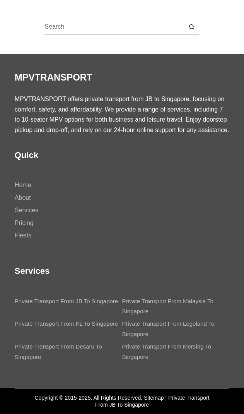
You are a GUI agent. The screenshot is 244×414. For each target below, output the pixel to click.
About (23, 197)
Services (26, 210)
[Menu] (225, 13)
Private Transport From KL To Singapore (66, 323)
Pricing (24, 223)
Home (23, 185)
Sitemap (154, 398)
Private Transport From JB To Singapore (66, 301)
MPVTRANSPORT (63, 13)
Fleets (23, 235)
